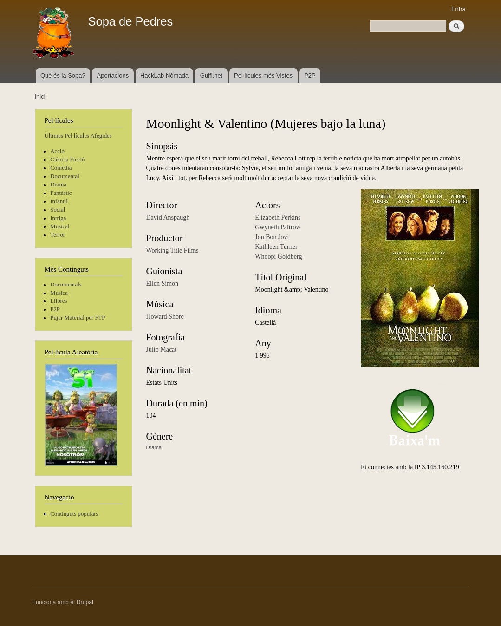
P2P (310, 75)
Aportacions (113, 75)
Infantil (59, 201)
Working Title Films (172, 250)
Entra (458, 9)
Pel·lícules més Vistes (263, 75)
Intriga (58, 218)
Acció (57, 151)
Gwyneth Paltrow (277, 227)
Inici (40, 96)
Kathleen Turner (276, 246)
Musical (59, 226)
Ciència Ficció (67, 159)
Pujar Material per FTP (77, 317)
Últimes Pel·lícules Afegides (78, 136)
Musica (59, 293)
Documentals (65, 284)
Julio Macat (161, 349)
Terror (57, 235)
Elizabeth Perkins (277, 217)
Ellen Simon (162, 283)
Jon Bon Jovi (272, 236)
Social (57, 209)
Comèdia (61, 168)
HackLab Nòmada (164, 75)
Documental (64, 176)
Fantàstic (61, 193)
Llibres (58, 301)
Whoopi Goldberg (278, 256)
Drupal (85, 602)
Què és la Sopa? (62, 75)
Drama (58, 184)
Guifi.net (211, 75)
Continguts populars (74, 514)
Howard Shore (165, 316)
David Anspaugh (168, 217)
